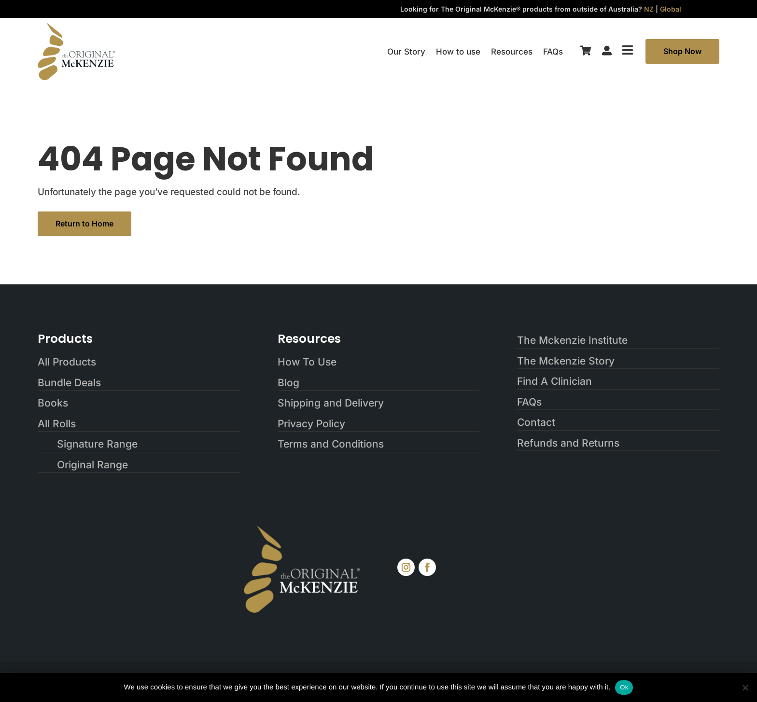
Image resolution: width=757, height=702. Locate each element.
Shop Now (682, 51)
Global (670, 9)
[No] (745, 687)
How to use (458, 52)
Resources (512, 52)
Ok (624, 687)
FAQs (553, 52)
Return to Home (84, 223)
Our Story (406, 52)
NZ (649, 9)
